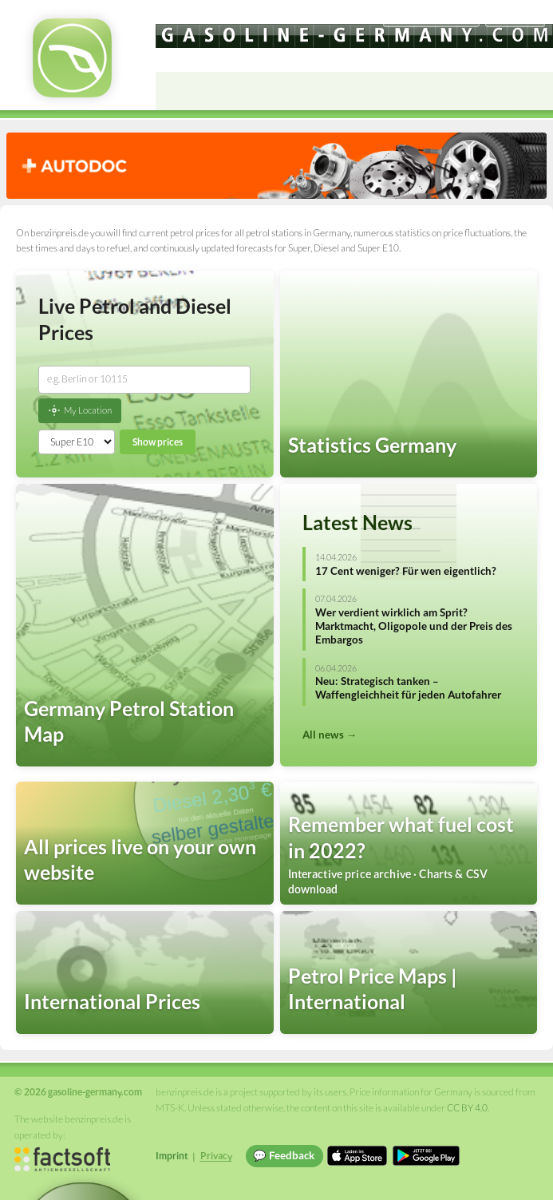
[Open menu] (534, 91)
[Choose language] (431, 16)
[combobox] (144, 379)
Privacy (216, 1156)
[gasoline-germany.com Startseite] (72, 58)
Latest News (357, 522)
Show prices (157, 442)
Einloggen (514, 15)
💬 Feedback (283, 1155)
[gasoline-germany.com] (354, 36)
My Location (80, 410)
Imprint (172, 1156)
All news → (329, 734)
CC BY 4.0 (467, 1108)
